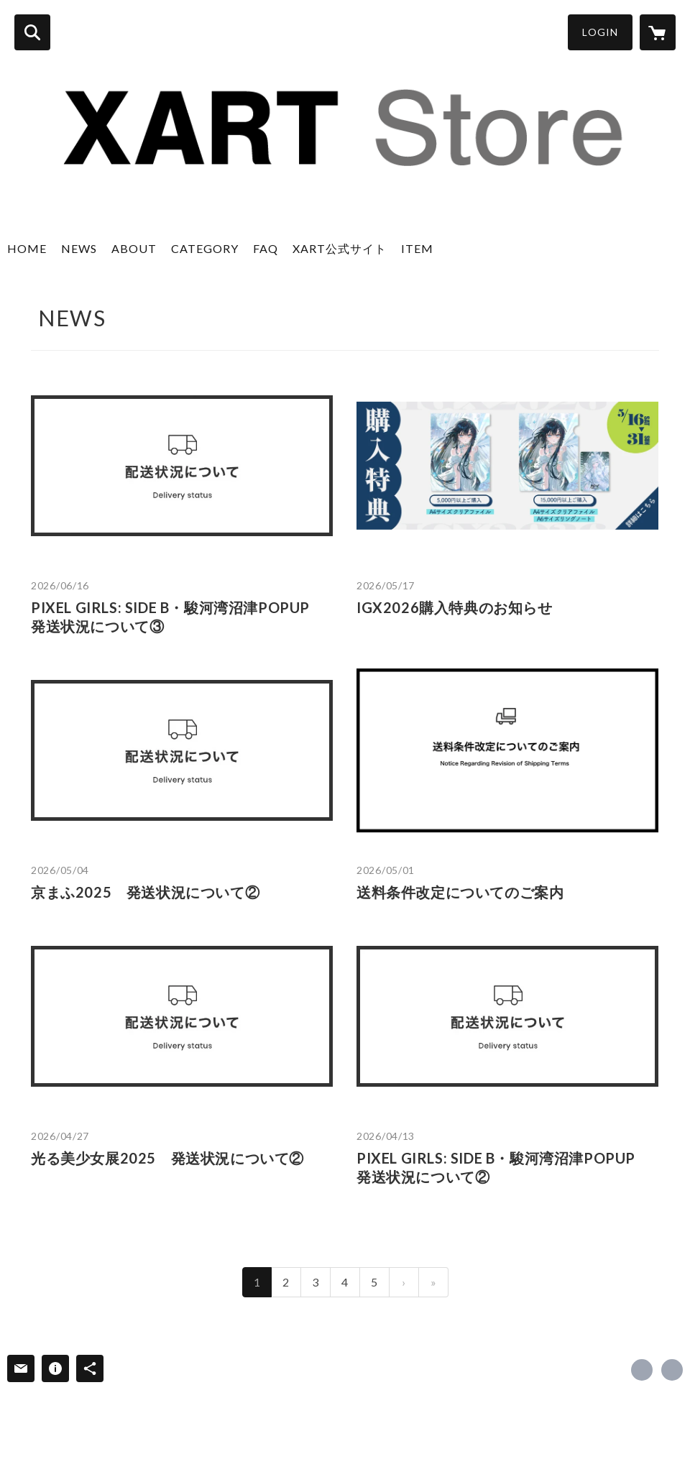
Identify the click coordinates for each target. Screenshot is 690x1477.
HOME (27, 248)
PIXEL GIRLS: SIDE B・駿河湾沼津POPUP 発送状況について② (503, 1167)
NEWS (79, 248)
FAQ (265, 248)
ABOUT (134, 248)
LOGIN (600, 32)
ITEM (417, 248)
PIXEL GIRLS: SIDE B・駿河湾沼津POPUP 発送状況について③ (178, 617)
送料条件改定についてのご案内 (460, 892)
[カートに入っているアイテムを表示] (658, 32)
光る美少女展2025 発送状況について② (167, 1158)
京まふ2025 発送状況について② (145, 892)
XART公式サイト (340, 248)
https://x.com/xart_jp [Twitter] (642, 1370)
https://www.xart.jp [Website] (672, 1370)
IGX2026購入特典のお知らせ (454, 607)
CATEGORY (205, 248)
